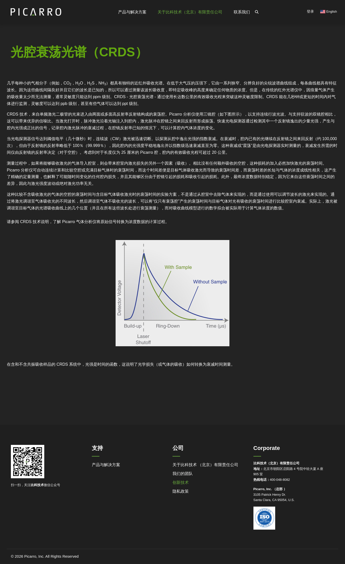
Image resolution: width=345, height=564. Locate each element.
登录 (310, 11)
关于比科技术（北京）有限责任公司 (190, 12)
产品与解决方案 (106, 465)
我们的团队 (182, 473)
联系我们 (242, 12)
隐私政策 (180, 491)
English (328, 11)
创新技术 (180, 482)
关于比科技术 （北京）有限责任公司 (205, 465)
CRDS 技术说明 (34, 222)
